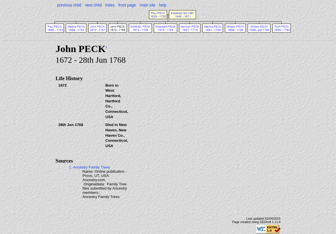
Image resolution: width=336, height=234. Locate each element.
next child (93, 5)
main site (147, 5)
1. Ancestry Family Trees (89, 167)
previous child (69, 5)
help (162, 5)
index (109, 5)
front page (127, 5)
